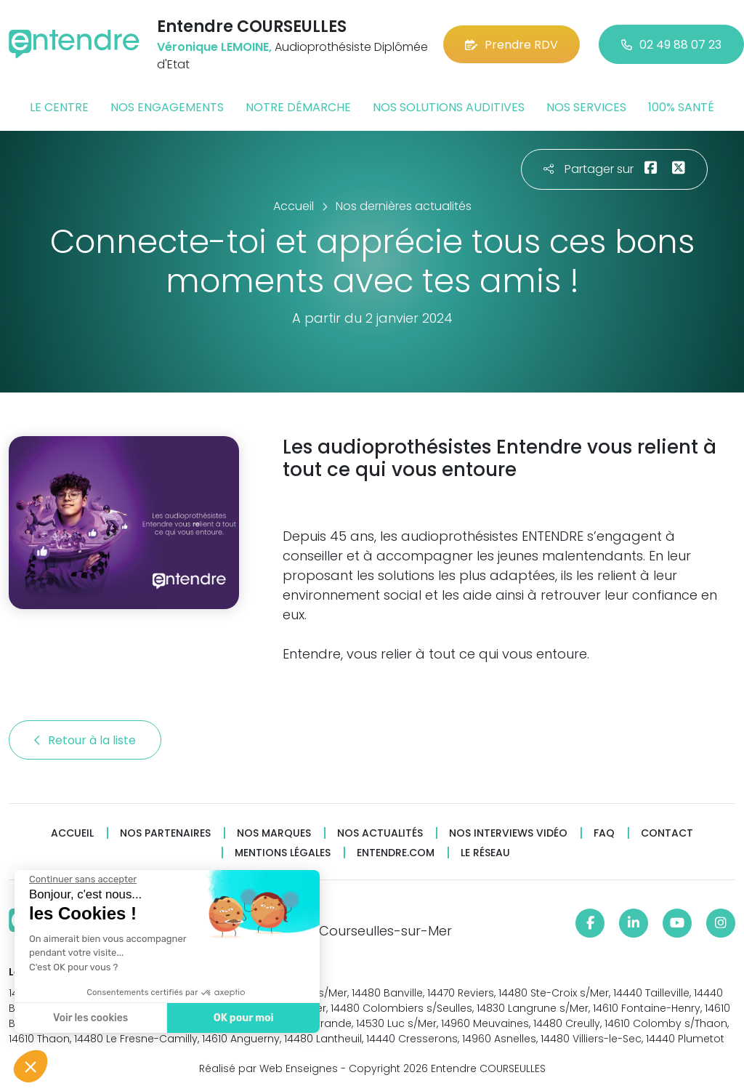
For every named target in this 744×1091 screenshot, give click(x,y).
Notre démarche (298, 107)
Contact (667, 833)
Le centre (59, 107)
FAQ (604, 833)
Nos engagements (167, 107)
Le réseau (485, 853)
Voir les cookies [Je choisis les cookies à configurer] (89, 1018)
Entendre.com (395, 853)
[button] (30, 1066)
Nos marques (274, 833)
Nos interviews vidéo (508, 833)
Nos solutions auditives (449, 107)
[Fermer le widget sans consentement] (82, 879)
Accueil (72, 833)
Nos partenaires (165, 833)
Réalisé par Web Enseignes (268, 1068)
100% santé (681, 107)
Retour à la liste (85, 740)
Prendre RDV (511, 44)
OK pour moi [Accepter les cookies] (243, 1018)
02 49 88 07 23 (671, 44)
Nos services (586, 107)
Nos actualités (380, 833)
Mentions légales (283, 853)
